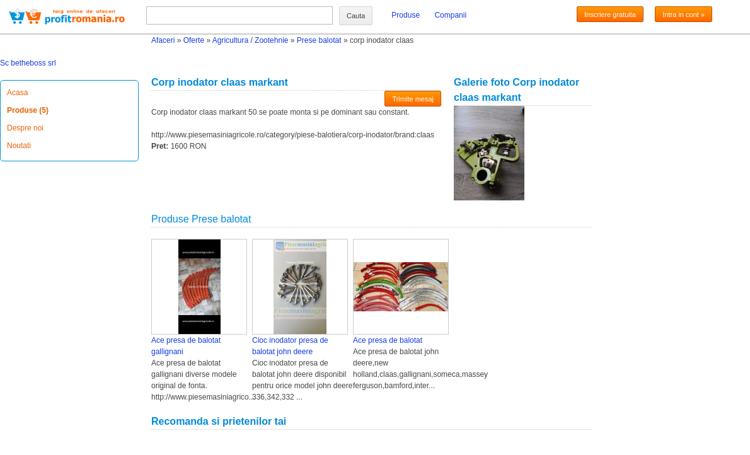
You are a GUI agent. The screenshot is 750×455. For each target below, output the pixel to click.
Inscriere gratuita (610, 14)
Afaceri (163, 40)
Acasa (17, 92)
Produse (405, 15)
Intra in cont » (683, 14)
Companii (450, 15)
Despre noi (25, 128)
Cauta (356, 16)
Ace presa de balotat (387, 340)
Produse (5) (28, 110)
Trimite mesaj (413, 99)
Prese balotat (319, 40)
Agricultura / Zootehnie (250, 40)
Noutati (19, 145)
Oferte (193, 40)
